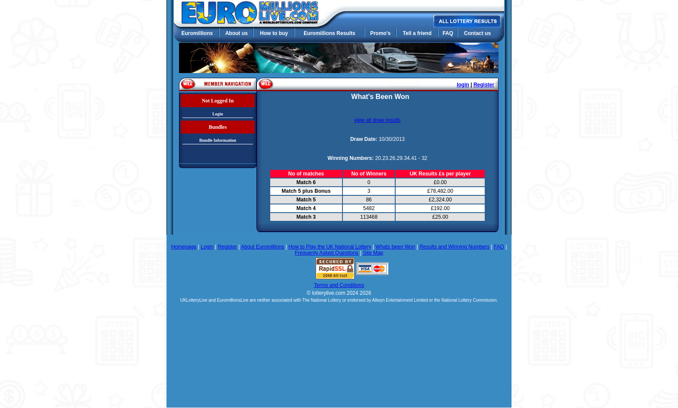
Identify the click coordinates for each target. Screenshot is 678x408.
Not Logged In (217, 101)
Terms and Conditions (339, 285)
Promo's (380, 33)
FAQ (447, 33)
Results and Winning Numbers (454, 247)
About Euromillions (262, 247)
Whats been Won (395, 247)
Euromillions (197, 33)
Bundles (218, 127)
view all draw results (377, 120)
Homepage (184, 247)
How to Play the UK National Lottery (329, 247)
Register (483, 85)
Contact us (477, 33)
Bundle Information (217, 140)
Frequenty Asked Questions (326, 253)
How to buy (274, 33)
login (463, 85)
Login (217, 114)
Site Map (373, 253)
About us (236, 33)
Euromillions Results (329, 33)
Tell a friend (417, 33)
